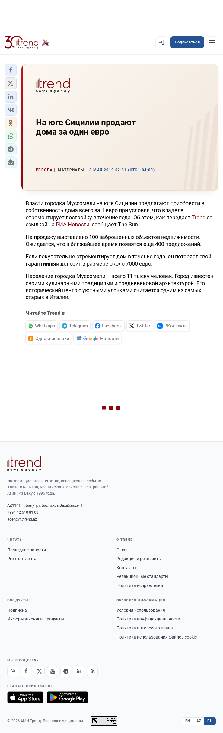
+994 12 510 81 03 (22, 512)
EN (187, 721)
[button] (10, 70)
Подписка (17, 610)
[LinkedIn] (79, 671)
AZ (198, 721)
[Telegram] (65, 671)
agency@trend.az (22, 519)
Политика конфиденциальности (148, 619)
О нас (121, 549)
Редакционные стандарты (142, 576)
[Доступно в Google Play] (67, 697)
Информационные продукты (35, 619)
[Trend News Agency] (24, 463)
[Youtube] (52, 671)
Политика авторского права (144, 628)
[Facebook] (26, 671)
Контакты (126, 567)
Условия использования (140, 610)
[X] (39, 671)
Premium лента (22, 558)
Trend (198, 217)
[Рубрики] (212, 42)
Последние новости (26, 549)
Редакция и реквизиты (139, 558)
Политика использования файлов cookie (156, 637)
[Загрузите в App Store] (25, 697)
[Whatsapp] (12, 671)
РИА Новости (72, 224)
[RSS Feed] (92, 671)
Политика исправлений (139, 585)
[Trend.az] (27, 42)
